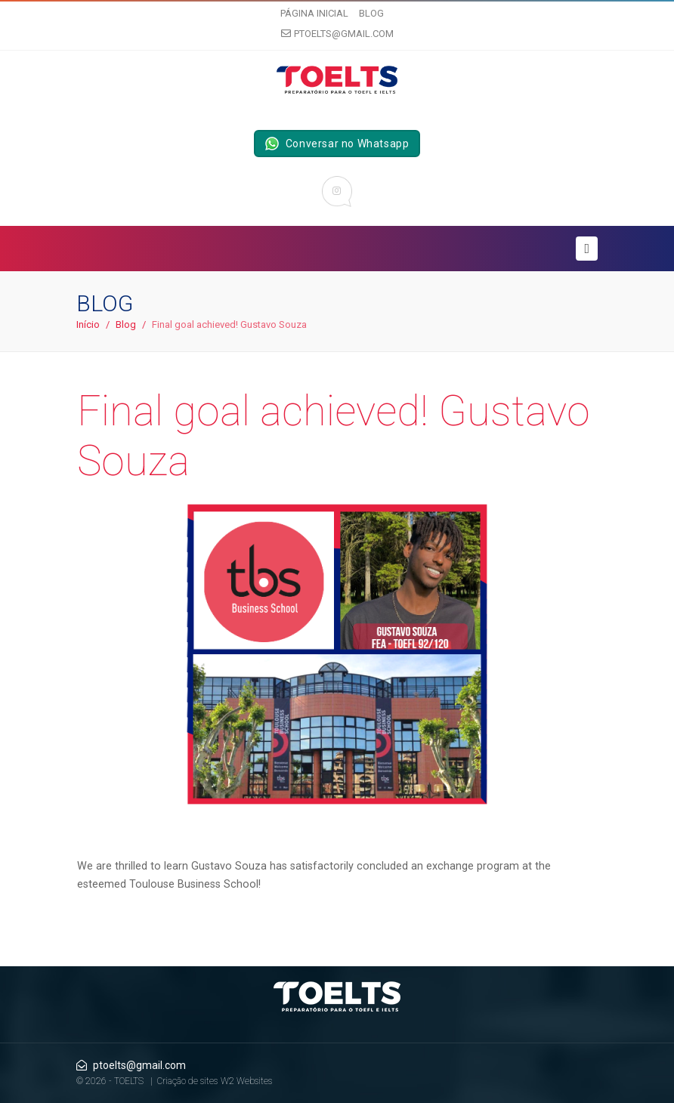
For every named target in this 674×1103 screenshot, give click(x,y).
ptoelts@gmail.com (337, 33)
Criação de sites (187, 1081)
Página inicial (314, 13)
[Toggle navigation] (587, 248)
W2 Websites (246, 1081)
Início (88, 324)
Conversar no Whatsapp (337, 143)
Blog (371, 13)
